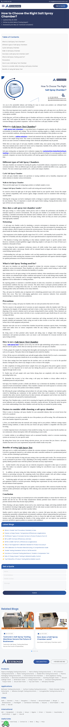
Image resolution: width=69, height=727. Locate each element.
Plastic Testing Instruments (25, 674)
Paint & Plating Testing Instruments (40, 672)
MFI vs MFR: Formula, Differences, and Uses (18, 540)
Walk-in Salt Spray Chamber (11, 51)
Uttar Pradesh (54, 703)
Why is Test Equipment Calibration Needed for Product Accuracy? (25, 545)
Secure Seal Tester (20, 682)
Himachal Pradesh (44, 701)
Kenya (27, 712)
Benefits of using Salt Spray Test (12, 69)
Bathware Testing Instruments (10, 689)
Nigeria (34, 712)
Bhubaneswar (6, 703)
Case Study (13, 722)
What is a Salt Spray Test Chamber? (13, 42)
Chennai (33, 701)
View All (4, 693)
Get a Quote (60, 6)
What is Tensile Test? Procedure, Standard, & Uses (20, 531)
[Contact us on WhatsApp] (6, 723)
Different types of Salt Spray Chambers (14, 45)
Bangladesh (10, 712)
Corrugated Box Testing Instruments (50, 691)
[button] (31, 651)
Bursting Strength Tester (51, 678)
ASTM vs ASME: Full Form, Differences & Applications (21, 543)
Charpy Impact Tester (35, 680)
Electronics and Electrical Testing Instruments (26, 678)
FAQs (43, 722)
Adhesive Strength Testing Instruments (24, 691)
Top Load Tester (34, 682)
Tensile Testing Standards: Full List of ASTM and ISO (20, 551)
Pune (16, 701)
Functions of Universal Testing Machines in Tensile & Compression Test (27, 554)
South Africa (6, 714)
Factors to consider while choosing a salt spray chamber (20, 66)
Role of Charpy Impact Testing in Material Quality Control (23, 557)
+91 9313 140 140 (59, 662)
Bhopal (55, 701)
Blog (37, 722)
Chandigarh (17, 703)
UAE (2, 712)
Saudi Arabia (58, 712)
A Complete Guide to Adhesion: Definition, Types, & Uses (22, 528)
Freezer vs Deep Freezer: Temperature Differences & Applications (25, 534)
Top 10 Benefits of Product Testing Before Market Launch (22, 560)
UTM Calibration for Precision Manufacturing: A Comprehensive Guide (26, 548)
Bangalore (24, 701)
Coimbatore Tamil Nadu (31, 703)
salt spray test (13, 345)
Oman (41, 712)
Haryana (44, 703)
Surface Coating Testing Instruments (35, 689)
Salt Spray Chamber (48, 682)
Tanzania (48, 712)
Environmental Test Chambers (33, 676)
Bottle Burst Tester (19, 680)
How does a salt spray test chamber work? (15, 54)
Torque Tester (6, 682)
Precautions (6, 60)
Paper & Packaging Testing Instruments (13, 672)
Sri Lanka (19, 712)
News (31, 722)
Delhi (2, 701)
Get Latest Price (41, 661)
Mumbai (9, 701)
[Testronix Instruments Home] (13, 6)
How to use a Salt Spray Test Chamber (14, 63)
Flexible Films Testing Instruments (47, 674)
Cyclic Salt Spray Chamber (10, 48)
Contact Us (23, 722)
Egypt (14, 714)
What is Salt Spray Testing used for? (13, 57)
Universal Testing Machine (53, 680)
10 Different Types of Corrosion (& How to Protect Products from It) (26, 537)
